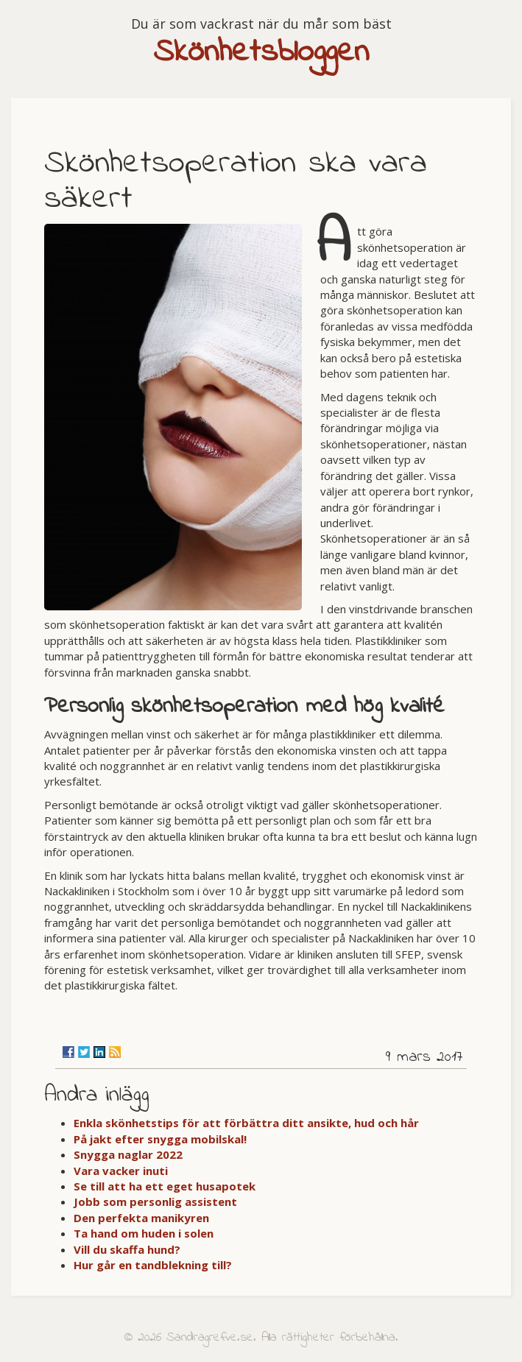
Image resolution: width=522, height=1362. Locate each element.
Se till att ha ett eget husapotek (164, 1186)
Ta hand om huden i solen (144, 1233)
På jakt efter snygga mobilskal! (160, 1139)
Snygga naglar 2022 (128, 1154)
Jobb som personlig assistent (155, 1201)
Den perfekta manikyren (141, 1217)
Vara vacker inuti (121, 1170)
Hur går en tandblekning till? (153, 1264)
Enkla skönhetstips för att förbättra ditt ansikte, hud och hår (246, 1122)
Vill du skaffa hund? (127, 1249)
